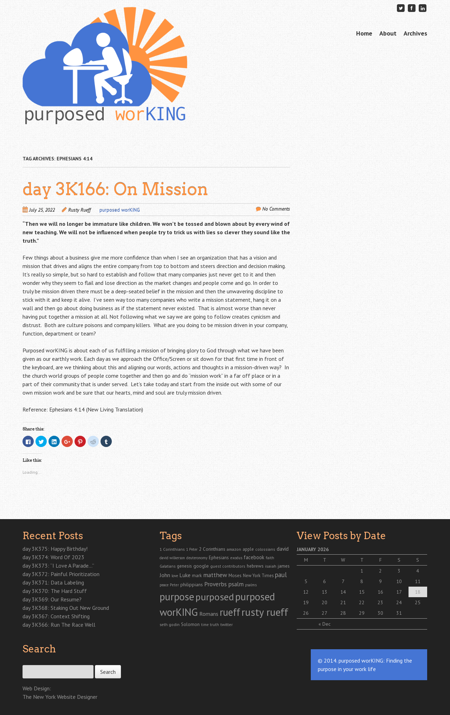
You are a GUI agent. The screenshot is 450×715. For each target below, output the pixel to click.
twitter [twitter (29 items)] (226, 624)
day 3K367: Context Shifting (56, 616)
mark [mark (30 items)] (197, 575)
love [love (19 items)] (175, 575)
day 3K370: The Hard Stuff (54, 590)
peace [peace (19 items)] (164, 584)
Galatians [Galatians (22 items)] (167, 566)
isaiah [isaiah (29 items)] (270, 566)
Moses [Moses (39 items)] (235, 575)
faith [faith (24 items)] (270, 557)
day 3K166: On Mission (115, 189)
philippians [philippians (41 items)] (191, 584)
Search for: (33, 661)
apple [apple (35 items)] (248, 549)
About (388, 33)
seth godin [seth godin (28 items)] (170, 624)
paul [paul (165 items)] (281, 574)
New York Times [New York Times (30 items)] (258, 575)
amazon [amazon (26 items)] (234, 549)
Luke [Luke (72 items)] (185, 575)
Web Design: (36, 688)
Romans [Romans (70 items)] (208, 613)
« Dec (324, 624)
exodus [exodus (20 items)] (236, 557)
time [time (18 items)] (204, 624)
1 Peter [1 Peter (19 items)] (192, 549)
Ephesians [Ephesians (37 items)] (219, 558)
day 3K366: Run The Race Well (58, 624)
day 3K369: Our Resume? (52, 599)
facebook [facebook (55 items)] (254, 557)
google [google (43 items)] (201, 566)
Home (364, 33)
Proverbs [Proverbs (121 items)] (215, 584)
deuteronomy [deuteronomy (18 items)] (196, 557)
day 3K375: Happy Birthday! (55, 548)
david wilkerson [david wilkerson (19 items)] (172, 557)
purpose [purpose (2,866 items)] (177, 596)
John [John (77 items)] (165, 575)
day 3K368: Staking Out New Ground (65, 607)
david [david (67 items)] (283, 548)
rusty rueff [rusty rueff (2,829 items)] (265, 612)
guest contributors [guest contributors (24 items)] (227, 566)
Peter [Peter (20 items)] (174, 584)
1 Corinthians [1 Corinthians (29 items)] (172, 549)
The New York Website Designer (59, 696)
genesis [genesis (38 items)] (184, 566)
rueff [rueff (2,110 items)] (230, 612)
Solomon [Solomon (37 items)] (190, 624)
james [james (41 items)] (284, 566)
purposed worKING (119, 210)
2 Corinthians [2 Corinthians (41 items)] (212, 549)
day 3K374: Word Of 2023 (53, 557)
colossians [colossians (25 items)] (265, 549)
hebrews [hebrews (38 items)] (255, 566)
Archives (415, 33)
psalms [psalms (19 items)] (251, 584)
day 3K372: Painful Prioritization (60, 573)
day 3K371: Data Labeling (53, 582)
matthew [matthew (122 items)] (215, 575)
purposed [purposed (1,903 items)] (214, 596)
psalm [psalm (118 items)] (236, 584)
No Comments (276, 209)
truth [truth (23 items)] (214, 624)
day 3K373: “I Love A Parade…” (58, 565)
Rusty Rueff (79, 210)
